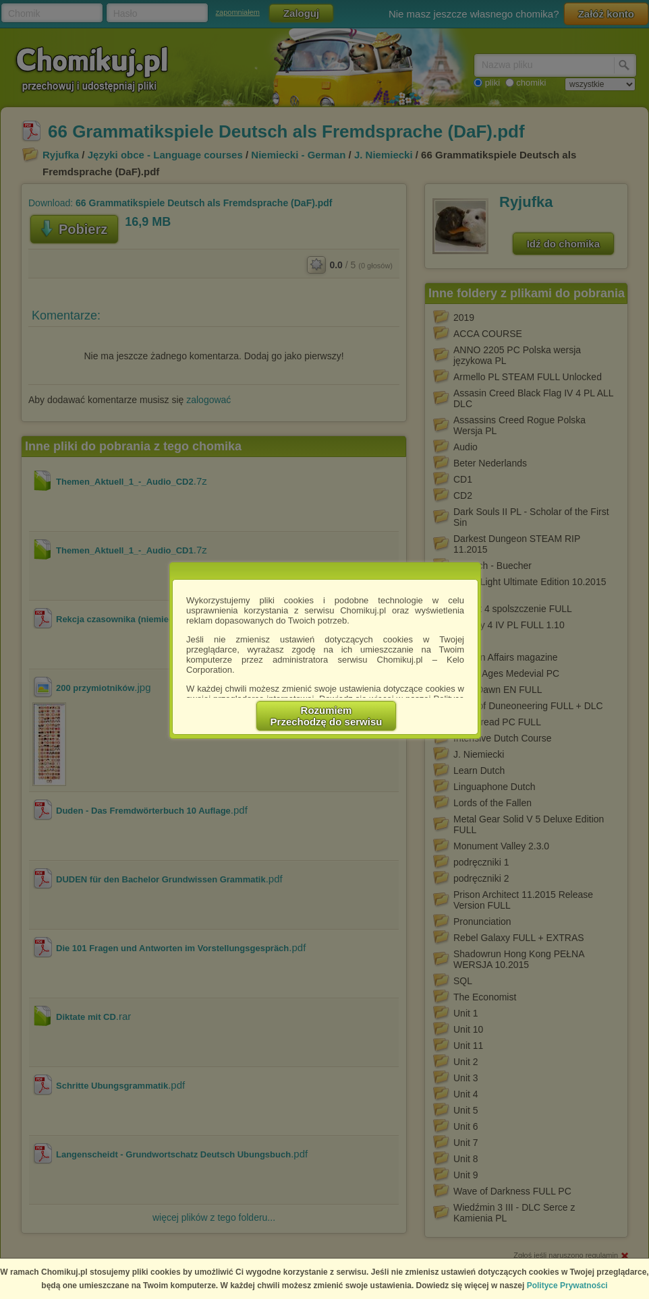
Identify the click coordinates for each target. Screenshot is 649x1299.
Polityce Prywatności (567, 1285)
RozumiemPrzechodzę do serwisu (327, 715)
